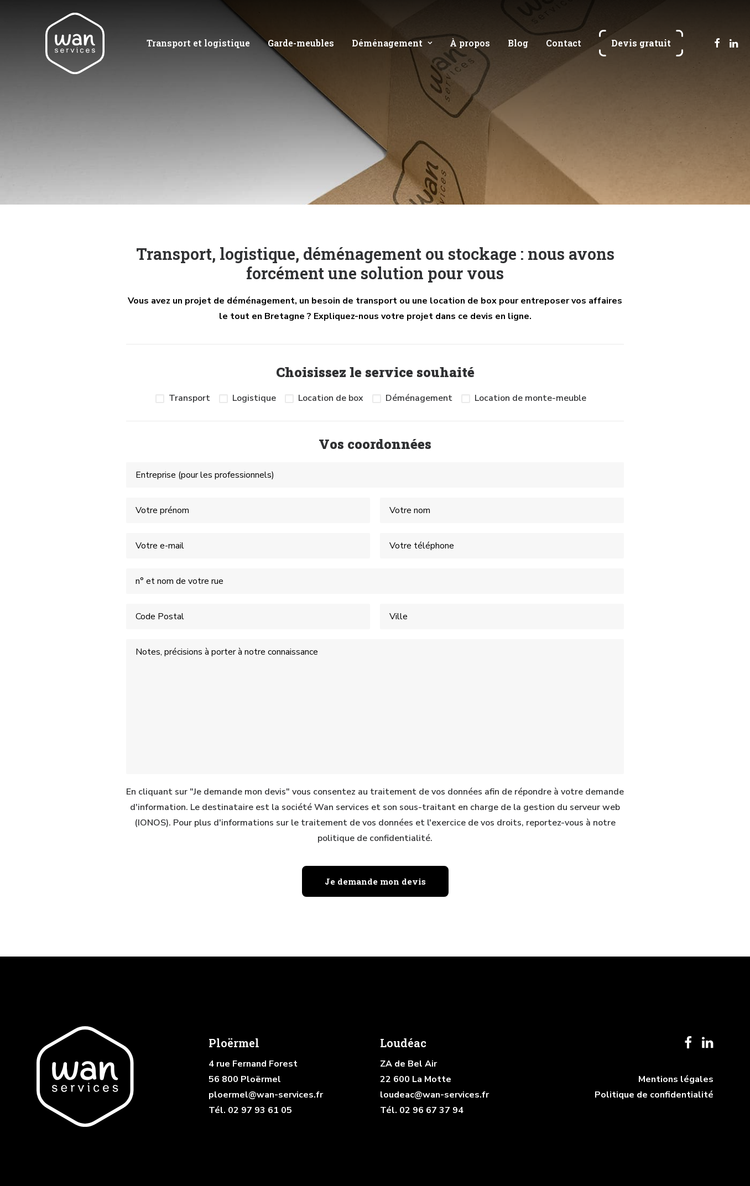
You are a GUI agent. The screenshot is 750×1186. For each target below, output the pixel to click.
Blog (517, 52)
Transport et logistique (197, 52)
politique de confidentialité (373, 838)
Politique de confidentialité (654, 1095)
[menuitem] (197, 52)
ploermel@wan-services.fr (266, 1095)
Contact (563, 52)
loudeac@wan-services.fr (434, 1095)
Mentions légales (675, 1079)
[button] (716, 52)
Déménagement (391, 52)
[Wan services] (72, 52)
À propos (469, 52)
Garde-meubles (300, 52)
